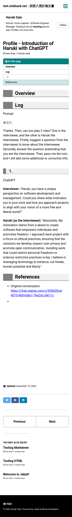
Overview (10, 66)
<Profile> (14, 30)
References (11, 82)
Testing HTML (12, 461)
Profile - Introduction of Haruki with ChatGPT (28, 46)
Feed (7, 504)
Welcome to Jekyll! (16, 474)
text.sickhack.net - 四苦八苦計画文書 (28, 6)
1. (8, 77)
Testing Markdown (16, 447)
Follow (63, 25)
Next (52, 421)
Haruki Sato (14, 17)
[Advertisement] (36, 344)
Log (7, 72)
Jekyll (36, 509)
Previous (19, 421)
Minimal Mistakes (50, 509)
